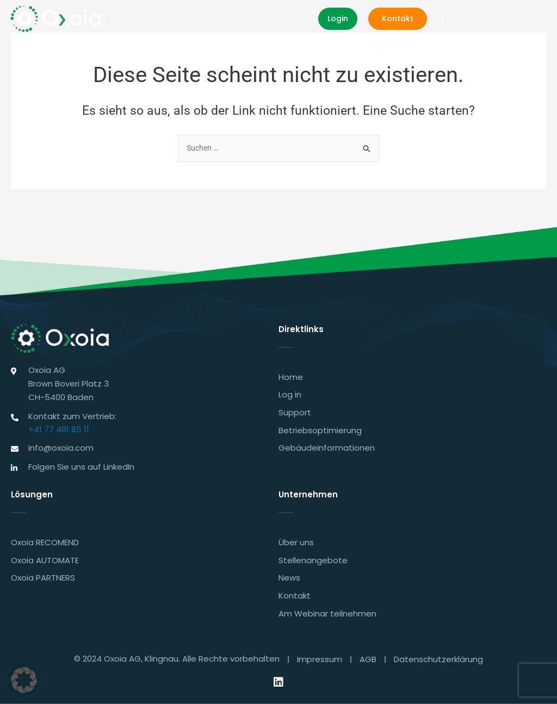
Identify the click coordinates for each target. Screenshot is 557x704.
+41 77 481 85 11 (58, 425)
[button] (539, 19)
